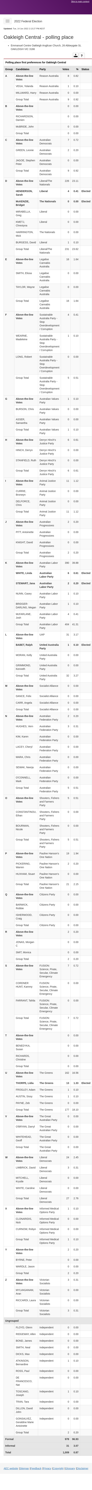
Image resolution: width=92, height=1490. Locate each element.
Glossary (70, 1468)
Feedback (35, 1468)
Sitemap (24, 1468)
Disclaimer (82, 1468)
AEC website (11, 1468)
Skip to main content (80, 1)
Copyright (58, 1468)
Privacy (47, 1468)
